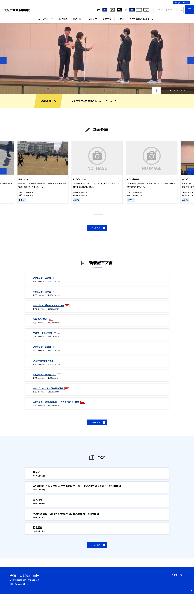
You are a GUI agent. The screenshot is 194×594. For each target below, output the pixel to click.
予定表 (120, 19)
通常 (105, 10)
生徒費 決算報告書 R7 (45, 332)
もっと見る (95, 227)
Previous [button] (3, 60)
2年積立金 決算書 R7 (44, 277)
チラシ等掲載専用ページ (141, 19)
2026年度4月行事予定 (43, 360)
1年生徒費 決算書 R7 (44, 374)
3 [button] (177, 90)
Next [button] (190, 60)
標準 (131, 10)
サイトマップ (179, 574)
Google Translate (181, 2)
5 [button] (184, 90)
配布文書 (107, 19)
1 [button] (170, 90)
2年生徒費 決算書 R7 (44, 346)
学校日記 (77, 19)
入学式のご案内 (40, 319)
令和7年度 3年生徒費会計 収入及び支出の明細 (56, 402)
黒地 (119, 10)
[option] (97, 58)
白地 (112, 10)
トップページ (47, 19)
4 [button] (181, 90)
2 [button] (174, 90)
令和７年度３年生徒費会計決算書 (48, 388)
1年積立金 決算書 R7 (44, 291)
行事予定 (92, 19)
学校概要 (62, 19)
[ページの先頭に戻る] (190, 590)
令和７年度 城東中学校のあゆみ (48, 305)
